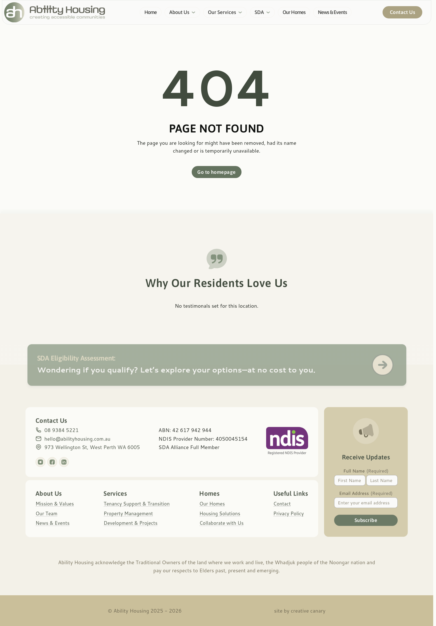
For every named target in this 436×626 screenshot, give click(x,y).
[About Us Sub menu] (195, 12)
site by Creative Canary (299, 610)
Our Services (222, 12)
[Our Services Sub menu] (242, 12)
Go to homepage (216, 172)
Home (150, 12)
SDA (259, 12)
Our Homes (294, 12)
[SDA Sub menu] (270, 12)
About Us (179, 12)
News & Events (332, 12)
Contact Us (402, 12)
